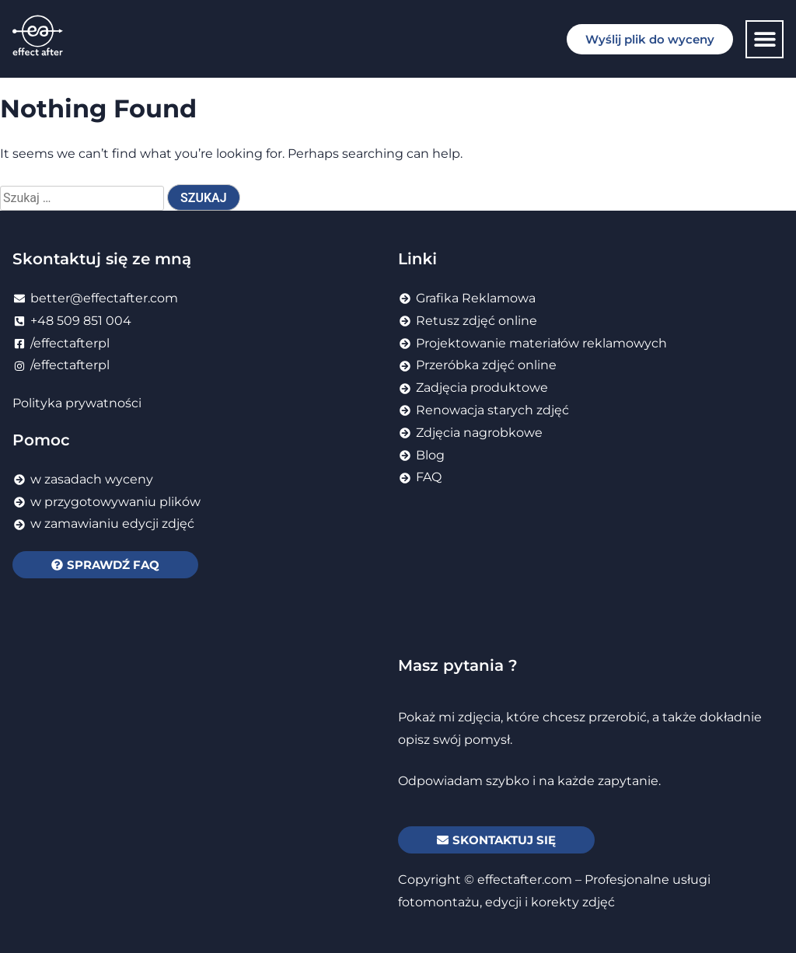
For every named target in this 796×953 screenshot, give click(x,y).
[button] (764, 39)
